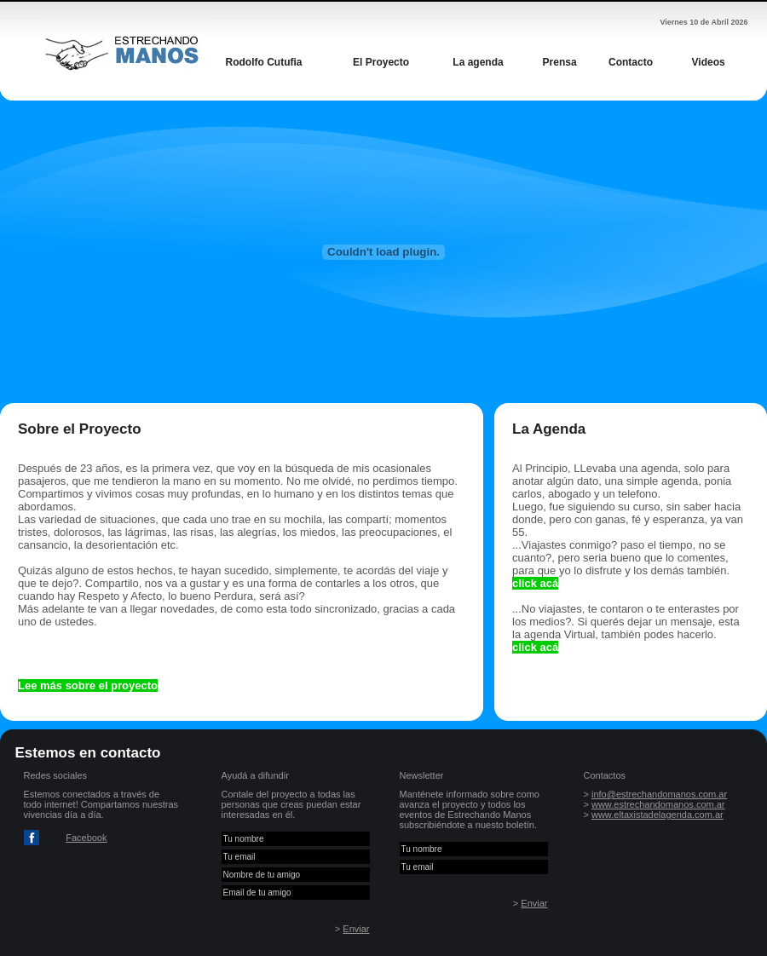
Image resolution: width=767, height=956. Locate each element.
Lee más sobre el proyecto (88, 685)
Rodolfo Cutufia (264, 62)
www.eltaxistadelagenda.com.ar (657, 814)
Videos (708, 62)
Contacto (630, 62)
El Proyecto (381, 62)
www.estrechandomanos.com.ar (658, 804)
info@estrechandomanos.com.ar (659, 794)
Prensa (560, 62)
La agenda (478, 62)
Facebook (86, 837)
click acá (535, 583)
